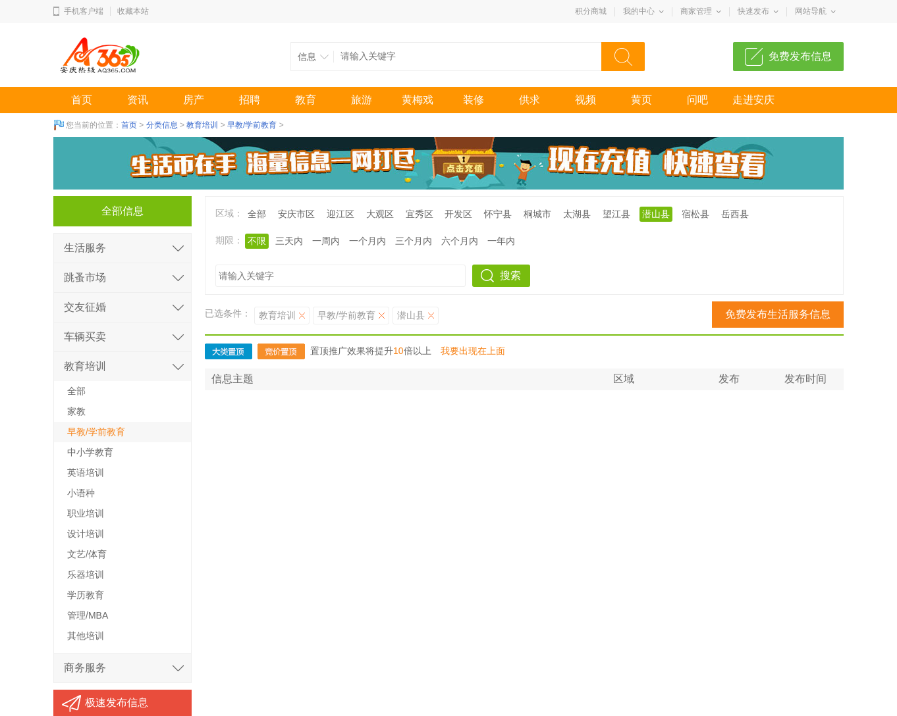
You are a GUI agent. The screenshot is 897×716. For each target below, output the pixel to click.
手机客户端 (83, 11)
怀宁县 (498, 214)
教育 (305, 99)
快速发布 (753, 11)
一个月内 (367, 241)
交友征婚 (85, 307)
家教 (76, 411)
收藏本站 (133, 11)
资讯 (137, 99)
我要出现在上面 (473, 350)
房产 (193, 99)
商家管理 (696, 11)
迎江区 (340, 214)
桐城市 (537, 214)
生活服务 (85, 247)
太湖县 (577, 214)
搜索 (510, 275)
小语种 (81, 493)
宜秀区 (419, 214)
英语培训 (85, 472)
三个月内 (413, 241)
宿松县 (695, 214)
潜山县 (656, 214)
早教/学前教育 (252, 125)
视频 (585, 99)
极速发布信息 (116, 702)
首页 (81, 99)
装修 (473, 99)
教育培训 (202, 125)
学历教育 (85, 595)
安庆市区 (296, 214)
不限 (257, 241)
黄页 (641, 99)
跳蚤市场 (85, 277)
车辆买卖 (85, 336)
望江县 (616, 214)
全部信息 (122, 211)
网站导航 (811, 11)
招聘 (249, 99)
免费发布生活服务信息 (777, 314)
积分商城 (591, 11)
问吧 (697, 99)
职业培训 (85, 513)
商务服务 (85, 667)
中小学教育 (90, 452)
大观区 (380, 214)
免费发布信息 (800, 56)
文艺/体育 (87, 554)
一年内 (501, 241)
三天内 (289, 241)
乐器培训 (85, 574)
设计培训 (85, 533)
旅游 (361, 99)
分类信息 (162, 125)
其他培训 (85, 635)
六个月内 (459, 241)
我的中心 (639, 11)
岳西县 (735, 214)
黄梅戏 (417, 99)
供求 (529, 99)
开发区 (458, 214)
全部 (257, 214)
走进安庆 (753, 99)
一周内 (326, 241)
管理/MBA (87, 615)
